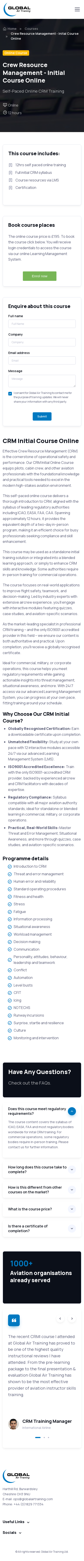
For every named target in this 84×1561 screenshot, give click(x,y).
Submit (42, 416)
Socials (9, 1532)
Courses (31, 28)
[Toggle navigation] (77, 9)
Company (15, 334)
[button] (38, 1437)
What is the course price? (30, 1209)
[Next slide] (72, 1318)
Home (10, 28)
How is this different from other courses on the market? (35, 1189)
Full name (15, 316)
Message (15, 371)
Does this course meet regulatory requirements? (37, 1111)
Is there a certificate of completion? (28, 1228)
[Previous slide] (60, 1318)
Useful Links (13, 1521)
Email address (19, 353)
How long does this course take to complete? (37, 1169)
